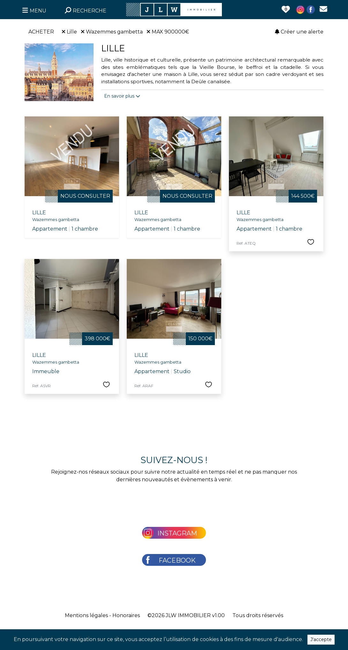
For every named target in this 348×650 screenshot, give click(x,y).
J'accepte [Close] (321, 639)
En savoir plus (122, 96)
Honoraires (126, 615)
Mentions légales (86, 615)
